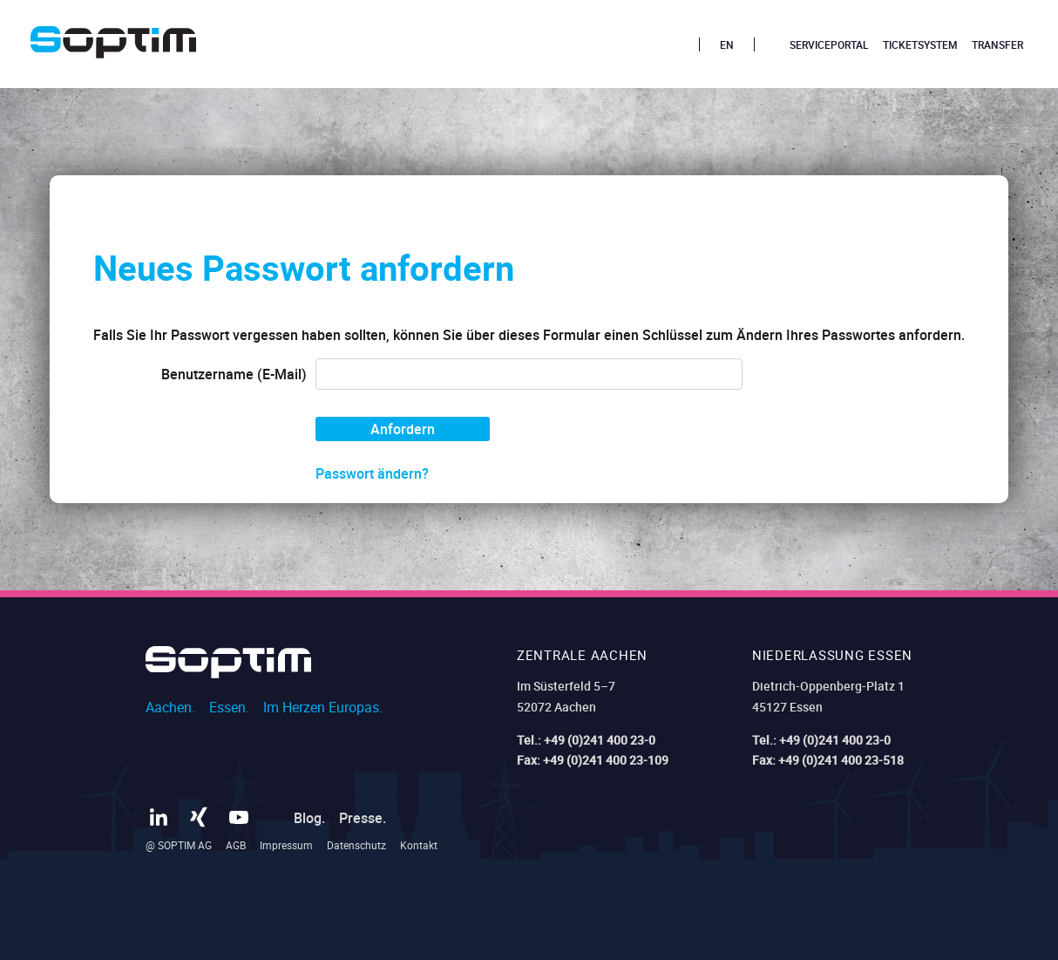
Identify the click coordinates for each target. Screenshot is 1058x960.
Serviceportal (829, 44)
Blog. (309, 817)
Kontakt (418, 845)
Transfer (997, 44)
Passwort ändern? (372, 473)
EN (727, 44)
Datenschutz (356, 845)
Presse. (362, 817)
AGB (236, 845)
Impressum (286, 845)
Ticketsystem (920, 44)
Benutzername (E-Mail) (234, 374)
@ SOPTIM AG (179, 845)
